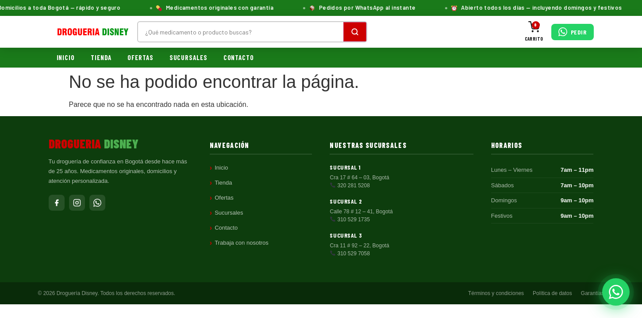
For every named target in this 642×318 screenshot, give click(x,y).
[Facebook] (57, 203)
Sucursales (188, 57)
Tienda (101, 57)
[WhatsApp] (97, 203)
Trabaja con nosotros (242, 242)
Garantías (592, 293)
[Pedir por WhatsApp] (572, 32)
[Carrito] (534, 32)
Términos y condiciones (496, 293)
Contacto (238, 57)
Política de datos (552, 293)
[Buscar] (354, 32)
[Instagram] (77, 203)
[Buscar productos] (240, 32)
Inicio (66, 57)
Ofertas (140, 57)
